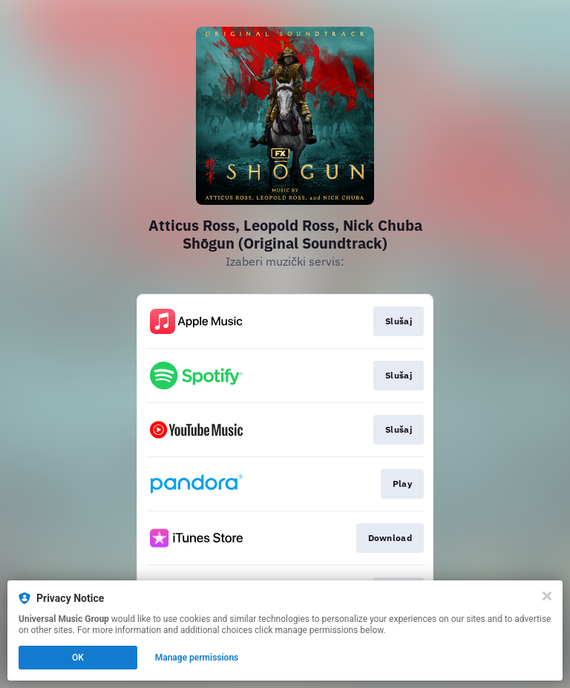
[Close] (547, 596)
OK (78, 657)
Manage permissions (197, 657)
